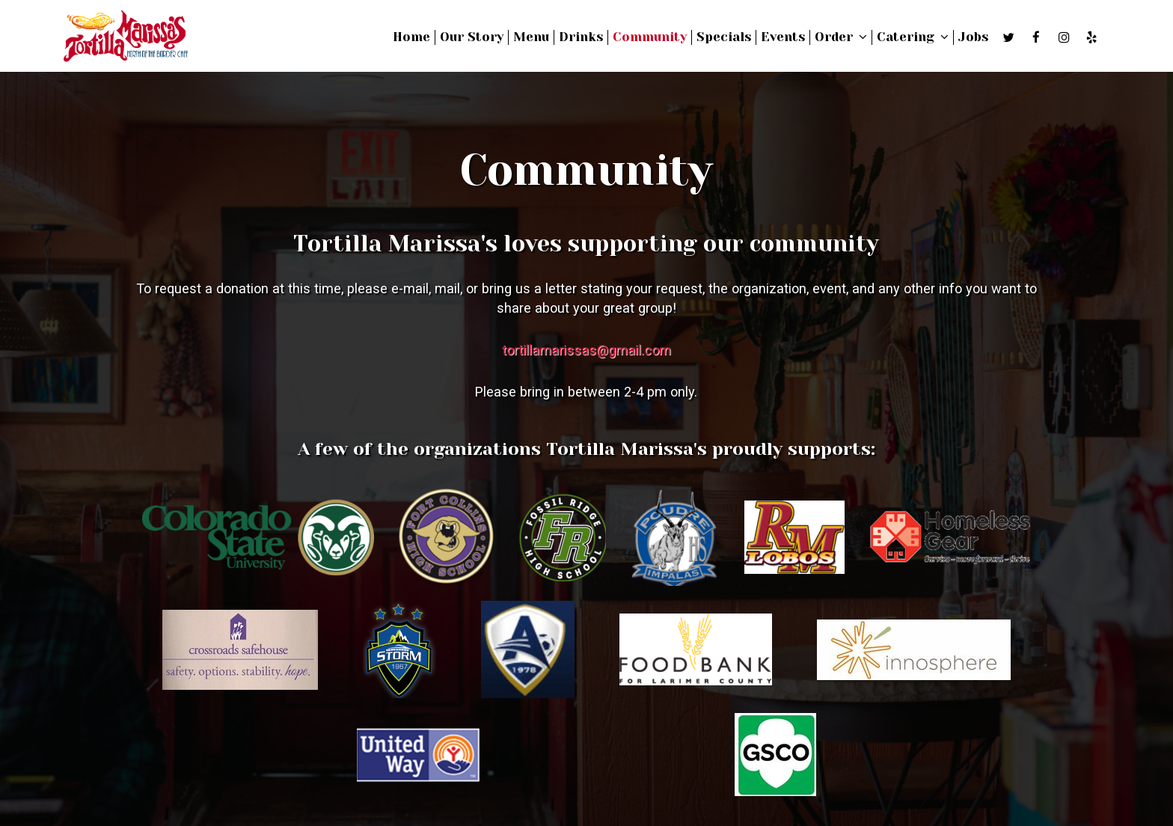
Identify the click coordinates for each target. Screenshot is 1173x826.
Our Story (471, 37)
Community (650, 37)
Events (783, 37)
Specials (723, 37)
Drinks (581, 37)
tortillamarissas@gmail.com (586, 350)
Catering (913, 37)
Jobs (973, 37)
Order (841, 37)
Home (411, 37)
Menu (531, 37)
